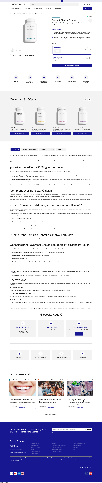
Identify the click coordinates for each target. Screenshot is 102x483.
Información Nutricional (29, 149)
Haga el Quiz (87, 8)
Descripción (15, 149)
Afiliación (33, 449)
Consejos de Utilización (47, 149)
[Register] (88, 429)
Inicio (11, 13)
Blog (74, 449)
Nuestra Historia (35, 445)
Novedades (48, 8)
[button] (32, 46)
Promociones (58, 8)
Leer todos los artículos (51, 414)
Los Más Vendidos (38, 8)
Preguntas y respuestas (18, 379)
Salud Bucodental (29, 13)
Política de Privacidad (57, 449)
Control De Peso (60, 379)
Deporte (91, 379)
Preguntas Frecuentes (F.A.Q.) (59, 445)
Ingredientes (27, 8)
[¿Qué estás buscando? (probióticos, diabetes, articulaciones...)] (54, 4)
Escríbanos (79, 333)
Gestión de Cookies (56, 451)
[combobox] (90, 4)
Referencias (61, 149)
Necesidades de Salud (16, 8)
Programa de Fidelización (79, 443)
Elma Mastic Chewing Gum (35, 261)
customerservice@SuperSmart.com (16, 449)
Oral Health (41, 275)
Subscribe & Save (77, 445)
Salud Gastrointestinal (30, 379)
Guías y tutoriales (84, 379)
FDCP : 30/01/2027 (29, 55)
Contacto (54, 443)
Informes (53, 379)
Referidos (75, 447)
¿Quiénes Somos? (35, 443)
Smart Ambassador (35, 451)
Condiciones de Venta (57, 447)
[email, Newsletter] (72, 429)
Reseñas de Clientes (35, 447)
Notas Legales (34, 453)
